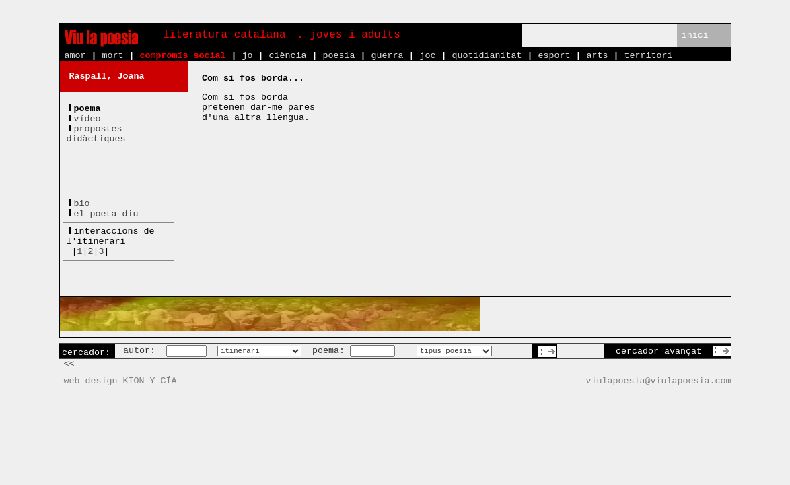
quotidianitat (487, 56)
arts (597, 56)
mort (113, 56)
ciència (287, 56)
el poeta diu (106, 214)
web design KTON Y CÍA (120, 381)
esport (554, 56)
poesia (338, 56)
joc (427, 56)
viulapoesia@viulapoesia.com (658, 381)
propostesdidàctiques (96, 134)
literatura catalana (224, 35)
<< (69, 364)
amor (75, 56)
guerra (387, 56)
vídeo (87, 119)
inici (695, 35)
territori (648, 56)
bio (82, 204)
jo (247, 56)
